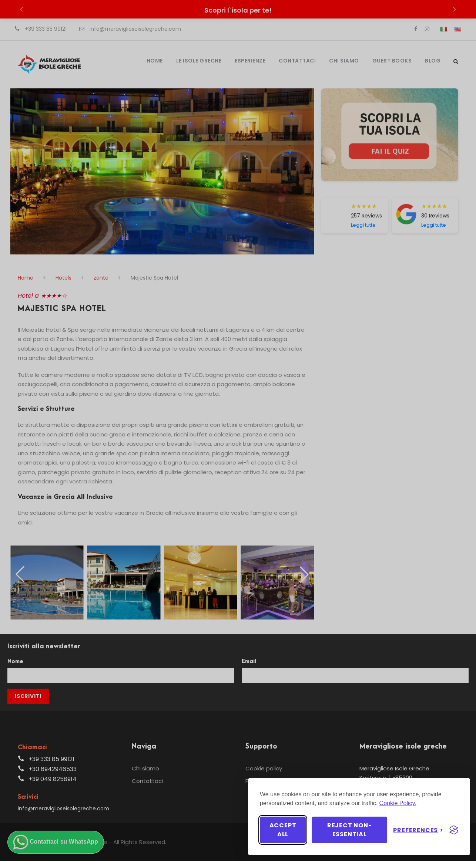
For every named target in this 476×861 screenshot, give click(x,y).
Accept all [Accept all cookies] (282, 829)
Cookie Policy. (397, 803)
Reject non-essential (349, 829)
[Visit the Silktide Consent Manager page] (453, 829)
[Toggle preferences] (418, 830)
